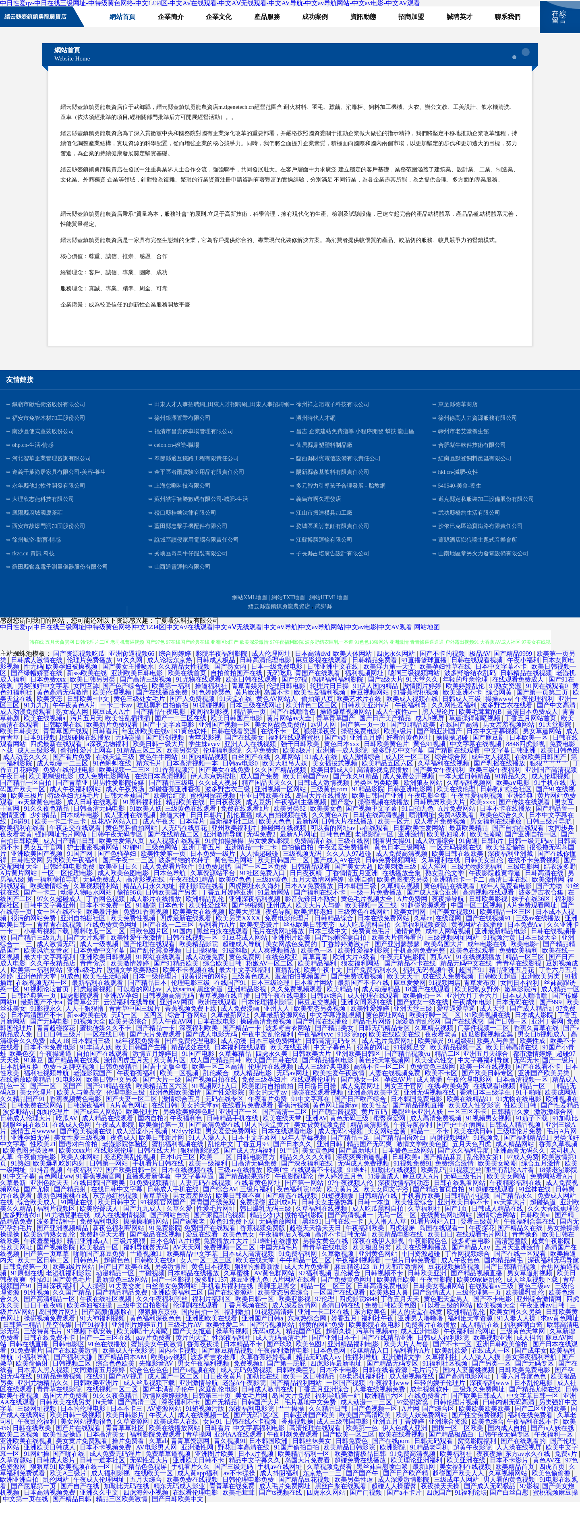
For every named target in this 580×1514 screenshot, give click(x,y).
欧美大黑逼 (246, 923)
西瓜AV (441, 968)
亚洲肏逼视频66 (132, 665)
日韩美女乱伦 (484, 871)
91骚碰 (145, 916)
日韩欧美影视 (489, 910)
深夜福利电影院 (252, 1420)
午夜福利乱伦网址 (470, 1342)
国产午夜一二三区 (128, 871)
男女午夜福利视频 (204, 1375)
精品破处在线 (191, 1058)
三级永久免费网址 (479, 1400)
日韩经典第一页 (34, 1007)
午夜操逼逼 (56, 1065)
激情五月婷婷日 (156, 1065)
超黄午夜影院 (552, 1252)
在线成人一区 (492, 1362)
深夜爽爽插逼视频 (362, 1168)
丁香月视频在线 (245, 1317)
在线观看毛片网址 (482, 1246)
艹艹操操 (292, 1420)
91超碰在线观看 (492, 1200)
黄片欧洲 (248, 704)
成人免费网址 (361, 1097)
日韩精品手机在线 (233, 1129)
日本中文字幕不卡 (501, 678)
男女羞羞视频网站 (509, 736)
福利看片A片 (218, 936)
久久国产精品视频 (281, 781)
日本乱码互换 (20, 1078)
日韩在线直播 (29, 1355)
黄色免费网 (246, 968)
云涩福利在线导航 (130, 1013)
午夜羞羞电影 (44, 1252)
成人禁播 (430, 1091)
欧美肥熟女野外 (478, 1000)
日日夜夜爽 (226, 813)
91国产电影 (199, 1065)
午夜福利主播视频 (301, 813)
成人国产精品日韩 (69, 852)
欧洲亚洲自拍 (20, 1491)
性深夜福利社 (232, 1349)
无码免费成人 (103, 891)
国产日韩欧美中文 (178, 1510)
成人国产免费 (260, 787)
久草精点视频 (401, 897)
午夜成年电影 (473, 1013)
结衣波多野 (560, 878)
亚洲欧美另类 (541, 987)
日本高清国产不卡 (37, 1026)
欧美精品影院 (199, 955)
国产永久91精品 (356, 787)
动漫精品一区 (116, 1284)
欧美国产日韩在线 (272, 1071)
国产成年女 (531, 1362)
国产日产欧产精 (406, 1484)
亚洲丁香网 (547, 1033)
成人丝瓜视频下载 (532, 1291)
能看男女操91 (393, 852)
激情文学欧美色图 (423, 1155)
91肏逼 (468, 852)
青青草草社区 (126, 1439)
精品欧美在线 (186, 813)
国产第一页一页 (364, 736)
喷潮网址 (422, 826)
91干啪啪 (529, 1104)
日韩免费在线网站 (37, 1117)
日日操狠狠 (203, 962)
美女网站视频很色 (87, 1433)
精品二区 (447, 1065)
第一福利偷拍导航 (53, 891)
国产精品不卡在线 (410, 975)
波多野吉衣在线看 (507, 716)
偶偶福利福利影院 (338, 691)
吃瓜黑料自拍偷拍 (163, 716)
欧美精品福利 (318, 975)
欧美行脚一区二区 (435, 1026)
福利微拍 (238, 1323)
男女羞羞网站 (193, 1207)
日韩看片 (105, 742)
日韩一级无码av (531, 852)
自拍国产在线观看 (103, 1065)
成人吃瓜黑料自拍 (365, 936)
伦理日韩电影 (287, 697)
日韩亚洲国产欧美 (309, 1426)
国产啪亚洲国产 (440, 742)
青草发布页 (480, 994)
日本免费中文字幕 (99, 962)
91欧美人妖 (146, 820)
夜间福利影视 (210, 723)
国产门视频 (366, 1504)
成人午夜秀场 (126, 800)
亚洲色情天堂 (37, 987)
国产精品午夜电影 (160, 723)
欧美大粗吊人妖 (285, 775)
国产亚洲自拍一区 (531, 846)
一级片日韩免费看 (411, 1271)
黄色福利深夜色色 (156, 1329)
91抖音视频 (47, 1181)
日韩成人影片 (57, 1471)
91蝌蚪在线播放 (276, 1252)
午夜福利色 (187, 1129)
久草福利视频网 (470, 794)
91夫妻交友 (126, 1297)
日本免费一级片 (213, 865)
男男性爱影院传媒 (119, 794)
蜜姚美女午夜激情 (157, 1355)
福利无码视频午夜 (429, 981)
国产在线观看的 (524, 1452)
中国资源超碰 (422, 1265)
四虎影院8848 (358, 1310)
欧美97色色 (236, 891)
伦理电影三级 (191, 994)
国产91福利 (92, 1336)
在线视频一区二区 (112, 1400)
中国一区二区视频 (477, 916)
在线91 (96, 1388)
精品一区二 (536, 1097)
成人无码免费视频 (246, 1381)
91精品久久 (511, 787)
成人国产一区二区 (174, 1388)
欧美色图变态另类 (403, 891)
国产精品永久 (514, 1207)
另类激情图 (171, 1278)
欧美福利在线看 (23, 839)
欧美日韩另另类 (93, 691)
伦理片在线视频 (271, 1078)
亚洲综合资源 (449, 1433)
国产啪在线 (69, 1465)
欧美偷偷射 (33, 1375)
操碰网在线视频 (284, 839)
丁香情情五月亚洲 (352, 884)
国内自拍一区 (201, 1323)
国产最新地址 (359, 1162)
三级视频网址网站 (454, 949)
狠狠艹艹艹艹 (550, 775)
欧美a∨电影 (513, 794)
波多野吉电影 (472, 1252)
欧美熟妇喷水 (447, 846)
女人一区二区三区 (206, 1271)
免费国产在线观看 (210, 1239)
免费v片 (567, 1465)
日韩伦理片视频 (456, 1413)
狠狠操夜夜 (321, 742)
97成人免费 (523, 1168)
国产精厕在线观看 (454, 762)
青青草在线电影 (325, 1258)
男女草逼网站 (543, 742)
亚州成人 (279, 916)
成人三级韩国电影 (343, 1433)
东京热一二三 (323, 1484)
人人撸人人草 (388, 1233)
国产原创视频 (165, 749)
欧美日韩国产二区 (284, 871)
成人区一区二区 (408, 768)
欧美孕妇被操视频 (72, 678)
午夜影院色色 (428, 1252)
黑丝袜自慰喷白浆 (383, 1478)
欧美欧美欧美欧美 (485, 1420)
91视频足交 (410, 1058)
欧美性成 (533, 1052)
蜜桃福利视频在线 (178, 1155)
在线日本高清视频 (161, 787)
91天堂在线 (236, 710)
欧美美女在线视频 (199, 923)
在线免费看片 (428, 1407)
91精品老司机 (430, 1459)
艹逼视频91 (147, 1265)
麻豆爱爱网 (410, 994)
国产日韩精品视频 (510, 1278)
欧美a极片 (298, 762)
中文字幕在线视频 (476, 755)
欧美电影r (525, 955)
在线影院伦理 (114, 1162)
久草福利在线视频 (444, 775)
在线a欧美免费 (448, 1097)
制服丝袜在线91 (26, 1136)
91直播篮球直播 (425, 671)
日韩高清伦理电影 (266, 671)
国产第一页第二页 (543, 704)
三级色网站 (162, 858)
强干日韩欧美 (301, 755)
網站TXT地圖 (288, 609)
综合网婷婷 (176, 665)
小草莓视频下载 (47, 942)
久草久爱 (180, 1220)
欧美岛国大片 (444, 955)
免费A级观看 (457, 826)
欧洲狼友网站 (424, 794)
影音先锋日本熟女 (311, 910)
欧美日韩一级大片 (159, 755)
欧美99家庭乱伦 (480, 1291)
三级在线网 (354, 852)
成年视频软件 (430, 1400)
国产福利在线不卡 (320, 904)
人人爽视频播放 (274, 962)
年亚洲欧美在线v (147, 742)
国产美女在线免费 (225, 781)
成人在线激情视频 (120, 1226)
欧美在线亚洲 (290, 1058)
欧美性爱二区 (226, 1336)
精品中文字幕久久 (255, 1471)
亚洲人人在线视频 (251, 755)
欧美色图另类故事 (29, 1162)
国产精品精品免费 (122, 1304)
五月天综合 (147, 1491)
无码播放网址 (279, 1233)
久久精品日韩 (329, 1420)
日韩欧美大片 (312, 1065)
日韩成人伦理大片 (26, 1129)
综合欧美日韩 (223, 975)
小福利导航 (34, 1368)
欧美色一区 (317, 962)
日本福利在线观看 (240, 1058)
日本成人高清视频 (249, 1265)
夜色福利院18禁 (300, 1200)
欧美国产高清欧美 (365, 1426)
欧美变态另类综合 (284, 1304)
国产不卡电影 (493, 1310)
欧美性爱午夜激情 (137, 949)
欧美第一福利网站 (37, 981)
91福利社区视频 (446, 1375)
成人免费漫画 (241, 1020)
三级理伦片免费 (520, 1142)
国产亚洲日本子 (335, 1349)
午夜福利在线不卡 (533, 1433)
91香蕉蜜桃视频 (417, 704)
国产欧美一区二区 (349, 1446)
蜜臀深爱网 (390, 1129)
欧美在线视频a (45, 729)
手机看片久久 (191, 1478)
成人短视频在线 (412, 1388)
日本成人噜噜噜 (525, 1007)
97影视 (529, 1497)
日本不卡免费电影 (50, 1058)
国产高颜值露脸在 (108, 1323)
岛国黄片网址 (59, 1323)
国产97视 (295, 691)
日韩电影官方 (256, 1168)
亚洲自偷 (361, 891)
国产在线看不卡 (539, 1078)
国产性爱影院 (225, 1104)
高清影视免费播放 (383, 781)
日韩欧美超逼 (498, 987)
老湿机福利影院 (69, 1284)
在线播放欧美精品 (26, 1091)
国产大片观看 (87, 949)
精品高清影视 (370, 1136)
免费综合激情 (455, 1175)
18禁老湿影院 (558, 1181)
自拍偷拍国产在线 (237, 684)
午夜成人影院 (116, 1136)
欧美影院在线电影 (375, 1336)
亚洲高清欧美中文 (374, 1104)
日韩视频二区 (72, 1375)
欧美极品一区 (100, 1258)
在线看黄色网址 (258, 1194)
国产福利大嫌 (74, 1368)
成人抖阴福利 (280, 1484)
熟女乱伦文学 (445, 884)
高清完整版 (512, 1252)
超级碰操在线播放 (85, 749)
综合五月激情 (541, 1175)
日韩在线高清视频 (379, 826)
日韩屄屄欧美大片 (440, 813)
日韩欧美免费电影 (525, 1381)
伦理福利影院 (223, 762)
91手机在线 (550, 794)
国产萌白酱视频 (335, 1123)
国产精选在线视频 (292, 1207)
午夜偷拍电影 (37, 1168)
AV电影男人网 (157, 1459)
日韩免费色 (352, 1452)
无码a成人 (268, 1342)
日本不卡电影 (339, 1381)
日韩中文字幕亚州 (50, 916)
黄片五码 (375, 1123)
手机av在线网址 (280, 1478)
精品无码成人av (319, 1368)
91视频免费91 (413, 1175)
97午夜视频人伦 (351, 1194)
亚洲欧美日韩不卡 (464, 1213)
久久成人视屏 (219, 794)
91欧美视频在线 (488, 1026)
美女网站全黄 (387, 1142)
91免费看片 (27, 1362)
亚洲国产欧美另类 (544, 1084)
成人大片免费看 (307, 1278)
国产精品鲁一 (556, 820)
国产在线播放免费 (162, 704)
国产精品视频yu (408, 1065)
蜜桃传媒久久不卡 (106, 1039)
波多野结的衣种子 (184, 871)
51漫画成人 (383, 1188)
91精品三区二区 (140, 762)
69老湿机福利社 (363, 1388)
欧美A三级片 (69, 1484)
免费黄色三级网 (433, 1078)
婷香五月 (344, 1329)
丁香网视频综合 (468, 1265)
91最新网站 (274, 904)
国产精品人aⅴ (472, 1258)
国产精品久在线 (520, 1239)
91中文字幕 (19, 1188)
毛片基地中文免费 (311, 1413)
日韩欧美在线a (155, 1271)
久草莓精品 (236, 1065)
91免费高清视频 (413, 1465)
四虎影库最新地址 (336, 1375)
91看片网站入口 (434, 1233)
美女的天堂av (268, 1104)
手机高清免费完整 (420, 962)
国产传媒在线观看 (525, 813)
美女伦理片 (37, 1104)
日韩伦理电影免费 (249, 1491)
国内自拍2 (152, 1129)
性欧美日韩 (521, 1117)
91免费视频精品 (153, 1194)
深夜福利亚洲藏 (511, 865)
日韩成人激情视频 (324, 794)
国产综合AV (220, 1200)
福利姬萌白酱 (524, 1336)
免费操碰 (252, 1213)
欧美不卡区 (442, 1084)
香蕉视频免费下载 (191, 1020)
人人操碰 (93, 1297)
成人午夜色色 (461, 1271)
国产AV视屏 (127, 1388)
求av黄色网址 (560, 1329)
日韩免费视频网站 (391, 871)
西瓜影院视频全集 (488, 1046)
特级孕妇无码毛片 (74, 807)
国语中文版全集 (166, 1078)
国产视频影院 (57, 1258)
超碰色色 (117, 1271)
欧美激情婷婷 (130, 975)
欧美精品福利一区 (304, 1465)
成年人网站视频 (448, 942)
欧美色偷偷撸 (552, 1484)
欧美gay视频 (169, 1368)
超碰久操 (339, 1342)
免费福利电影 (100, 1233)
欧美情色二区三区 (312, 716)
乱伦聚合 (216, 1084)
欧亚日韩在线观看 (252, 691)
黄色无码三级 (350, 1129)
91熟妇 (20, 1175)
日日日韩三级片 (60, 1046)
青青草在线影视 (519, 975)
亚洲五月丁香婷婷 (399, 1433)
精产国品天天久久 (268, 794)
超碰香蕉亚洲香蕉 (175, 800)
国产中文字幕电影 (169, 736)
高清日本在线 (509, 891)
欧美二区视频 (180, 1084)
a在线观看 (375, 839)
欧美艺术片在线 (359, 710)
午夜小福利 (523, 671)
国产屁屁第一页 (34, 1497)
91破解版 (235, 962)
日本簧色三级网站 (408, 1162)
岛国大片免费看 (66, 1407)
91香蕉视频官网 (99, 1188)
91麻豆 (34, 1071)
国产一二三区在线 (181, 729)
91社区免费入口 (263, 884)
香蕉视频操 (297, 1433)
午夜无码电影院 (403, 968)
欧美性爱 (375, 1117)
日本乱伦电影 (534, 1394)
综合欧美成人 (37, 1213)
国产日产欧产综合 (360, 1110)
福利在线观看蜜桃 (294, 749)
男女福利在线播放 (496, 833)
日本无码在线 (516, 1013)
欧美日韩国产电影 (237, 729)
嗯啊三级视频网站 (414, 684)
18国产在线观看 (428, 1000)
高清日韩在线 (341, 1317)
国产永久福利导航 (464, 1162)
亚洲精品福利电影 (354, 1355)
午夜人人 (162, 1426)
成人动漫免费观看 (26, 723)
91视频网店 (445, 994)
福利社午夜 (378, 1329)
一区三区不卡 (468, 1123)
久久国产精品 (72, 1304)
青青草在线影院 (60, 1400)
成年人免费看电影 (506, 897)
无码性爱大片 (150, 1471)
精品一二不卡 (430, 1142)
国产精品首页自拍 (439, 1200)
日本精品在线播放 (194, 1284)
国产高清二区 (138, 1413)
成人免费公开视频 (409, 787)
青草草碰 (156, 1207)
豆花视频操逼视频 (454, 1278)
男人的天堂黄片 (267, 1136)
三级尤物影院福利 (477, 878)
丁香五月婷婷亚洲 (228, 904)
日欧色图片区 (150, 942)
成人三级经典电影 (324, 1078)
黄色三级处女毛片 (140, 710)
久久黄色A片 (331, 826)
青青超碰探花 (57, 1039)
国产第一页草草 (47, 1265)
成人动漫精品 (382, 1000)
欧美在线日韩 (474, 1142)
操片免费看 (129, 1452)
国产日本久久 (293, 1155)
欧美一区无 (394, 833)
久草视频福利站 (96, 897)
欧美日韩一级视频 (76, 1426)
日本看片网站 (314, 994)
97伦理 (325, 1310)
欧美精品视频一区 (456, 1058)
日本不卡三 (127, 1420)
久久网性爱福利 (454, 716)
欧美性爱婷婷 (370, 1020)
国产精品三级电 (172, 794)
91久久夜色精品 (47, 820)
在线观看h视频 (495, 1097)
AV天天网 (187, 1258)
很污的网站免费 (34, 929)
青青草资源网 (191, 1452)
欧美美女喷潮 (498, 1175)
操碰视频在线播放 (384, 813)
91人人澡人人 (208, 1149)
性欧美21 (43, 1155)
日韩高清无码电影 (99, 820)
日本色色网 (330, 1362)
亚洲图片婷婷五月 (138, 1336)
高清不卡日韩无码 (341, 1246)
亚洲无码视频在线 (430, 1104)
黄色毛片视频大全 (367, 910)
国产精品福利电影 (328, 1071)
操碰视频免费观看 (50, 1329)
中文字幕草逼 (195, 1188)
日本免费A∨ (526, 936)
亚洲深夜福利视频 (255, 910)
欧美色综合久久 (502, 826)
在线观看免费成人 (518, 691)
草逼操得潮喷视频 (475, 729)
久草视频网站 (509, 1484)
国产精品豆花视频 (304, 1491)
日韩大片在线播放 (348, 833)
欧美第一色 (362, 1439)
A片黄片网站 (19, 884)
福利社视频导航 (47, 1084)
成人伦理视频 (551, 787)
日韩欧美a (406, 1168)
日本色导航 (170, 884)
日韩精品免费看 (375, 671)
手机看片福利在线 (228, 1297)
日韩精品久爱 (511, 1123)
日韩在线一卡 (345, 1233)
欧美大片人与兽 (319, 916)
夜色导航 (278, 923)
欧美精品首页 (515, 1478)
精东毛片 (150, 775)
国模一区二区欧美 (458, 1439)
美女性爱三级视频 (80, 1149)
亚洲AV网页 (177, 1013)
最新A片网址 (298, 846)
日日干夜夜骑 (44, 1317)
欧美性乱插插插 (128, 729)
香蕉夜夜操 (204, 1355)
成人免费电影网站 (104, 787)
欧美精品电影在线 (398, 1246)
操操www (498, 710)
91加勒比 (565, 1129)
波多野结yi (18, 1123)
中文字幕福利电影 (259, 1439)
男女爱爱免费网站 (232, 1142)
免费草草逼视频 (168, 1465)
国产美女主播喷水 (128, 678)
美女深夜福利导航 (531, 1368)
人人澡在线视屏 (519, 1459)
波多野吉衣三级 (228, 800)
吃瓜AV (67, 1129)
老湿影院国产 (93, 1084)
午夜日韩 (13, 787)
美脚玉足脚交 (277, 1297)
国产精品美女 (335, 1039)
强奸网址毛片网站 (61, 846)
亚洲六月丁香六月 (472, 1007)
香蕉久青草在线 (537, 1039)
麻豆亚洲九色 (250, 1291)
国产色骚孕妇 (117, 865)
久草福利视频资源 (421, 936)
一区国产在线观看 (340, 1304)
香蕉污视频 (294, 1117)
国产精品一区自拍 (26, 794)
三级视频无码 (303, 865)
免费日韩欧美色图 (391, 1317)
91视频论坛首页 (47, 1000)
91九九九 (37, 716)
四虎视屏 (402, 1239)
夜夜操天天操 (441, 1497)
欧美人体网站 (353, 665)
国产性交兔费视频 (478, 1426)
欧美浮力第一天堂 (389, 678)
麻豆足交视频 (318, 1013)
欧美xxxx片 (75, 1162)
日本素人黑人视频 (43, 1381)
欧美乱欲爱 (452, 1362)
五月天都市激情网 (398, 1278)
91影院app (352, 1046)
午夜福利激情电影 (284, 1362)
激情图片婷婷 (423, 697)
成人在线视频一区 (204, 1426)
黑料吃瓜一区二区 (99, 942)
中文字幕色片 (333, 1058)
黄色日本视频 (211, 1278)
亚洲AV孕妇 (122, 1007)
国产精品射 (71, 1200)
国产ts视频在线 (195, 1381)
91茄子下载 (532, 1129)
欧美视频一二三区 (125, 781)
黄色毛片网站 (234, 871)
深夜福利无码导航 (553, 1271)
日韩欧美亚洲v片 (367, 716)
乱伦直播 (240, 826)
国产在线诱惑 (465, 1033)
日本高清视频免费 (50, 1504)
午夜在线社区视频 (106, 1310)
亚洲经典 (520, 807)
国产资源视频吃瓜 (79, 665)
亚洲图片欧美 (292, 949)
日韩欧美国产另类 (172, 904)
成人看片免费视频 (440, 833)
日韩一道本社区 (103, 1471)
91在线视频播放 (479, 968)
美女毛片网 (252, 1407)
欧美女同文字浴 (386, 1200)
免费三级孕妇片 (265, 1091)
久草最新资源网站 (280, 1026)
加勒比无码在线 (127, 1497)
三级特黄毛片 (44, 1342)
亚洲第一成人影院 (342, 762)
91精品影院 (368, 800)
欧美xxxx (482, 813)
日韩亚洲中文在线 (333, 678)
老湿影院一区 (375, 846)
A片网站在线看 (295, 1291)
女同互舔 (86, 697)
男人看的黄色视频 (509, 1491)
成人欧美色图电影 (124, 884)
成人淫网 (434, 878)
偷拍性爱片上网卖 (87, 762)
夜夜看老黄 (16, 846)
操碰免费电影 (361, 742)
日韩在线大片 (157, 1162)
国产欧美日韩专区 (488, 1084)
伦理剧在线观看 (196, 1317)
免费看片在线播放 (431, 1336)
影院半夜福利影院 (222, 665)
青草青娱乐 (248, 697)
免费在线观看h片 (246, 820)
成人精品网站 (515, 1155)
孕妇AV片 (399, 1091)
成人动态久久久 (26, 768)
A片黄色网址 (129, 1117)
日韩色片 (87, 1271)
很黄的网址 (374, 1058)
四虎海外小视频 (146, 1504)
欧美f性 (277, 1181)
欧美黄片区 (170, 1071)
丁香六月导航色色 (521, 1388)
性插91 (40, 1291)
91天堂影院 (556, 736)
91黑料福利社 (143, 813)
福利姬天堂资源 (470, 1329)
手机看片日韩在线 (159, 1175)
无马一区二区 (397, 1226)
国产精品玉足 (351, 1149)
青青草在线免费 (232, 1497)
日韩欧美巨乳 (296, 1381)
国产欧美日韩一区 (132, 1181)
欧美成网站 (561, 1104)
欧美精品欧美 (397, 1291)
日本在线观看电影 (288, 1142)
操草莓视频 (233, 1342)
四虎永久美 (272, 1065)
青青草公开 (84, 1013)
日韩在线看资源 (234, 742)
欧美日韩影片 (126, 1426)
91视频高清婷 (275, 1323)
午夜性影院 (437, 1291)
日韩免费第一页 (26, 1278)
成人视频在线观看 (175, 852)
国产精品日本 (148, 994)
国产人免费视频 (193, 710)
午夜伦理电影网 (470, 1091)
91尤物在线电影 (519, 1110)
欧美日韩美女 (20, 742)
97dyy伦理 (187, 1142)
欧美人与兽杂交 (80, 1104)
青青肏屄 (93, 975)
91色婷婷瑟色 (212, 704)
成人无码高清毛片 (282, 1349)
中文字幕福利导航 (484, 1071)
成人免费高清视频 (402, 865)
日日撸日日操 (318, 1097)
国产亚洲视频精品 (63, 1239)
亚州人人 (277, 1020)
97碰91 (133, 858)
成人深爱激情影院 (404, 1491)
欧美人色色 (276, 833)
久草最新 (13, 1194)
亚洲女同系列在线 (367, 1013)
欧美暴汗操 (103, 923)
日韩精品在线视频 (526, 684)
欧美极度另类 (372, 1258)
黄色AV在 (547, 1471)
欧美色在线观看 (473, 962)
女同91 (212, 1433)
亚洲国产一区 (239, 1123)
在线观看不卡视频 (317, 1181)
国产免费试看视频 (357, 987)
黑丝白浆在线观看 (223, 942)
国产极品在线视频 (156, 1246)
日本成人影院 (535, 1026)
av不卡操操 (240, 1484)
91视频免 (487, 1149)
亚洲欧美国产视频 (37, 865)
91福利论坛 (471, 1504)
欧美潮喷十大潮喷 (143, 1342)
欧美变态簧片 (260, 936)
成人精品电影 (253, 1084)
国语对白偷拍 (79, 1155)
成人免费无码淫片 (116, 1465)
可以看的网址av (334, 839)
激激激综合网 (554, 1123)
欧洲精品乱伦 (206, 910)
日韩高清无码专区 (331, 1052)
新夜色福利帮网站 (119, 1239)
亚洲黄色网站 (378, 1265)
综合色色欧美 (116, 1375)
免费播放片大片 (226, 1252)
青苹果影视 (205, 749)
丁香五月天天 (401, 1310)
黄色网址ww (55, 1188)
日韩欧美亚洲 (428, 1284)
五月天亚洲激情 (518, 1258)
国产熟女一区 (361, 1091)
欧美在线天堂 (283, 1129)
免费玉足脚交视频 (69, 1078)
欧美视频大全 (497, 1317)
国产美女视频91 (453, 923)
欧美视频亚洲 (493, 1349)
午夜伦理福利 (535, 710)
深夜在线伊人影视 (379, 1252)
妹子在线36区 (532, 910)
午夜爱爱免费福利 (344, 858)
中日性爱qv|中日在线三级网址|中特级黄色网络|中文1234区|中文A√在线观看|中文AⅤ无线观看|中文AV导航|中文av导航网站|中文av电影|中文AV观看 (206, 638)
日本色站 (163, 1252)
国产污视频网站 (272, 1336)
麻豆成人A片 (112, 723)
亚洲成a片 (283, 1213)
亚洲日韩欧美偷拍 (502, 1355)
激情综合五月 (182, 1110)
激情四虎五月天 (127, 1071)
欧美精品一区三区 (506, 923)
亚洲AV (316, 1129)
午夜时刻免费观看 (293, 1446)
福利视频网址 (365, 684)
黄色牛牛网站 (159, 768)
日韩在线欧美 (32, 1439)
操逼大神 (173, 826)
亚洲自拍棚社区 (83, 929)
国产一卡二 (41, 904)
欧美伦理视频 (113, 704)
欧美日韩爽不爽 (239, 1207)
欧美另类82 (290, 820)
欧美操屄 (431, 1052)
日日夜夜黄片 (223, 1388)
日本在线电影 (217, 1033)
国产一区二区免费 (261, 878)
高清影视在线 (146, 891)
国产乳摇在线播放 (500, 775)
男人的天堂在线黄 (417, 1323)
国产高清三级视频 (146, 691)
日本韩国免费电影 (417, 1110)
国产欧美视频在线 (86, 1142)
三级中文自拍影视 (143, 1317)
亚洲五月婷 (366, 749)
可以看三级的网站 (447, 1317)
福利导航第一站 (338, 1407)
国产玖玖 (279, 1355)
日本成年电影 (80, 826)
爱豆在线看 (203, 1246)
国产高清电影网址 (465, 1388)
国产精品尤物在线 (535, 1400)
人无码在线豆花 (185, 839)
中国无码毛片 (279, 1258)
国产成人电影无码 (212, 1046)
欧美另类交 (183, 762)
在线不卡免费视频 (534, 871)
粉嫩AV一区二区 (270, 975)
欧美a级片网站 (73, 1278)
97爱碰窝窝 (413, 1413)
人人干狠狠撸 (85, 1020)
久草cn (423, 929)
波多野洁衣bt (22, 1226)
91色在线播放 (108, 1355)
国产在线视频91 (489, 929)
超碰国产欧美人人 (459, 1484)
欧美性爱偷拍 (506, 858)
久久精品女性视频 (184, 678)
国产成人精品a (531, 1020)
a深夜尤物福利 (107, 755)
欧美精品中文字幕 (193, 1265)
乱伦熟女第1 (484, 1168)
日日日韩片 (207, 826)
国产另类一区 (492, 1375)
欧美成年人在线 (176, 1433)
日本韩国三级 (358, 897)
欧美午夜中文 (324, 981)
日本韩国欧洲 (269, 1452)
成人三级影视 (37, 762)
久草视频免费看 (330, 1478)
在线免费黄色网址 (112, 936)
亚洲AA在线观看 (239, 1446)
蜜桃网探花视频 (213, 807)
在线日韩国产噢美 (99, 1194)
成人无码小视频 (341, 1142)
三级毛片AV (185, 1336)
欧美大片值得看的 (398, 949)
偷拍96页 (130, 904)
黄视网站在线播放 (477, 936)
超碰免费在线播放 (360, 1471)
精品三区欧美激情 (122, 1510)
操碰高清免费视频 (266, 1033)
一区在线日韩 (106, 1046)
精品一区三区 (525, 968)
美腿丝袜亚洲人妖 (418, 1123)
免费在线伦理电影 (69, 781)
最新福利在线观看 (98, 994)
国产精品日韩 (72, 1510)
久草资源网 (134, 1433)
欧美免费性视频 (133, 929)
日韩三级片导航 (549, 833)
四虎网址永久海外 (255, 897)
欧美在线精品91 (470, 1110)
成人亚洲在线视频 (130, 826)
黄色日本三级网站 (400, 858)
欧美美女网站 (507, 1188)
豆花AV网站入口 (115, 833)
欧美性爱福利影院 (364, 962)
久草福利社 (425, 1220)
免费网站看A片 (552, 1188)
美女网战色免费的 (281, 736)
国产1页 (457, 1220)
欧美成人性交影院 (474, 1117)
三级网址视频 (37, 1420)
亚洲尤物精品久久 (43, 1394)
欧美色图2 (310, 1355)
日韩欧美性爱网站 (419, 839)
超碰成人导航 (242, 955)
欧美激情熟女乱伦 (50, 1246)
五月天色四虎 (472, 1155)
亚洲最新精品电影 (501, 942)
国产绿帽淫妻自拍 (341, 949)
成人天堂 (493, 1020)
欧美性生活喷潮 (106, 987)
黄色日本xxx (342, 755)
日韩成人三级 (462, 710)
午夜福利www (390, 1394)
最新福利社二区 (232, 833)
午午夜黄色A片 (74, 716)
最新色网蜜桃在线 (63, 1207)
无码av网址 (293, 1084)
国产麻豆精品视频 (228, 1362)
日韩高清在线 (545, 884)
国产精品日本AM (122, 1368)
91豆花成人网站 (245, 949)
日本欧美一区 (529, 749)
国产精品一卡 (156, 1039)
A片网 (410, 1420)
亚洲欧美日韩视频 (106, 968)
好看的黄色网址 (409, 749)
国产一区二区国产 (56, 1097)
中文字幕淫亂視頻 (336, 1026)
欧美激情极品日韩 (360, 1465)
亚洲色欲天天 (50, 1194)
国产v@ (336, 749)
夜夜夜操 (489, 1465)
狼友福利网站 (361, 975)
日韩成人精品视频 (515, 1136)
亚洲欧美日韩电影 (137, 684)
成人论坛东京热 (170, 671)
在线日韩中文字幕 (117, 1200)
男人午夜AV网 (173, 1033)
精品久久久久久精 (306, 1168)
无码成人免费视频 (364, 1175)
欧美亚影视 (295, 1310)
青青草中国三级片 (135, 1020)
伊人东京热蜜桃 (214, 787)
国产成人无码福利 (250, 1162)
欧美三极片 (28, 807)
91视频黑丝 (466, 1181)
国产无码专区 (535, 1375)
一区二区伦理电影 (68, 884)
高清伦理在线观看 (315, 1439)
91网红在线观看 (159, 968)
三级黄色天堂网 (523, 1342)
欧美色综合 (488, 1433)
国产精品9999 (513, 665)
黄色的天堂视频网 (385, 1071)
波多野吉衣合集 (541, 904)
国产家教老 (190, 1233)
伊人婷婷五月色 (341, 1188)
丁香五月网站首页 (531, 729)
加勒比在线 (263, 1388)
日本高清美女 (106, 1446)
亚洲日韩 (330, 1155)
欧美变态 (50, 710)
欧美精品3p (343, 1000)
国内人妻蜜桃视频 (469, 1381)
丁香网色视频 (106, 910)
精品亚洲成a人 (88, 1252)
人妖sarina (180, 1000)
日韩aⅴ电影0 (240, 775)
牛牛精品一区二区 (306, 1271)
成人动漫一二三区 (63, 775)
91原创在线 (27, 1284)
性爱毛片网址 (217, 1220)
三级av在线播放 (539, 929)
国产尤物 (549, 897)
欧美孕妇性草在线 (445, 678)
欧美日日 (440, 1246)
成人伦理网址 (272, 665)
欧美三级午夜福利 (495, 781)
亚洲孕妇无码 (31, 1149)
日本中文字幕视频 (493, 742)
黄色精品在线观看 (450, 897)
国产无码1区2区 (257, 1426)
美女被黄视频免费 (320, 1136)
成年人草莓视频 (304, 1149)
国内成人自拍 (508, 1439)
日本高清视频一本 (193, 775)
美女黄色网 (319, 1162)
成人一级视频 (100, 955)
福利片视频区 (57, 1220)
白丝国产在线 (252, 768)
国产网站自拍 (170, 1226)
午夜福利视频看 (359, 1271)
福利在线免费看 (531, 1426)
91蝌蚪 (357, 1181)
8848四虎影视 (526, 755)
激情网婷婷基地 (166, 1407)
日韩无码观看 (434, 1452)
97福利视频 (315, 1284)
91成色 (70, 987)
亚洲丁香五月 (202, 858)
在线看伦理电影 (196, 1504)
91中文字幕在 (311, 1110)
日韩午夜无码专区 (117, 846)
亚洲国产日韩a (263, 1329)
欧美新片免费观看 (112, 736)
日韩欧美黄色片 (387, 755)
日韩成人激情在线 (37, 671)
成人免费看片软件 (169, 878)
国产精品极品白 (452, 1446)
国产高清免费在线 (215, 1136)
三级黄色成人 (252, 987)
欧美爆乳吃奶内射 (59, 1175)
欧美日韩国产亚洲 (378, 807)
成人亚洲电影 (420, 1342)
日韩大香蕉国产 (127, 807)
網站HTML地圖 (328, 609)
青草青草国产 (336, 729)
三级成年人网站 (457, 1491)
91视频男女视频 (489, 1129)
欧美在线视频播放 (422, 1258)
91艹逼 (289, 1162)
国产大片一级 (163, 1091)
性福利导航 (362, 1368)
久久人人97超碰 (349, 865)
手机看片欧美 (422, 1207)
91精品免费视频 (60, 1388)
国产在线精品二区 (174, 846)
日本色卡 (172, 916)
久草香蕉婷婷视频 (266, 1368)
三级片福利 (257, 1200)
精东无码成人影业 (180, 1497)
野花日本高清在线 (244, 1459)
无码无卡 (526, 1071)
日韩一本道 (375, 1213)
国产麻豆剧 (489, 749)
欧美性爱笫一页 (164, 865)
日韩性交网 (27, 871)
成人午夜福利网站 (76, 800)
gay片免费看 (154, 1349)
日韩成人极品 (217, 671)
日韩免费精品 (119, 1078)
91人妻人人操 (517, 1329)
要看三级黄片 (480, 1233)
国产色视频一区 (375, 1420)
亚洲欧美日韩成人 (50, 1459)
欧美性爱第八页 (122, 852)
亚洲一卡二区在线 (324, 1323)
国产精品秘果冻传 (244, 1188)
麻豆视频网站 (370, 704)
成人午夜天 (159, 833)
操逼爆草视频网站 (346, 723)
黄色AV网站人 (277, 710)
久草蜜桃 (237, 1284)
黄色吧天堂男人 (447, 1310)
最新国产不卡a (42, 1013)
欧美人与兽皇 (496, 1052)
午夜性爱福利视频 (477, 807)
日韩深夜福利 (87, 1117)
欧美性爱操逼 (63, 1446)
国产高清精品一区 (50, 1310)
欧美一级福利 (208, 1175)
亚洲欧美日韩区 (359, 1065)
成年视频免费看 (138, 1052)
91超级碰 (461, 1052)
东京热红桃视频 (116, 1207)
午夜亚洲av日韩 (543, 1317)
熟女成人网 (73, 723)
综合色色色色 (150, 1381)
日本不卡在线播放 (506, 820)
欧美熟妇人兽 (390, 1304)
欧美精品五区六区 (388, 775)
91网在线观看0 (548, 697)
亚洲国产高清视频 (551, 781)
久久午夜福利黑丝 (162, 1310)
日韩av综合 (327, 1007)
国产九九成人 (143, 1220)
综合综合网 (451, 768)
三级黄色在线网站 (364, 923)
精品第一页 (250, 723)
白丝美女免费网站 (172, 1297)
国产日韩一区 (508, 1033)
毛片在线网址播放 (279, 942)
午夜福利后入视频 (285, 1246)
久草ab (158, 1452)
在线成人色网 (72, 1136)
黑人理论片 (439, 723)
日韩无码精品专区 (385, 1039)
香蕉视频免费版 (263, 1239)
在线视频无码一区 (42, 994)
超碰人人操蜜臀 (394, 1497)
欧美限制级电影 (52, 787)
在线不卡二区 (281, 742)
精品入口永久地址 (149, 897)
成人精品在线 (481, 1336)
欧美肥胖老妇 (314, 923)
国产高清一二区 (285, 1123)
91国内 (183, 942)
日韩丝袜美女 (312, 1452)
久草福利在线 (441, 871)
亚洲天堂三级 (414, 1020)
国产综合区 (439, 1420)
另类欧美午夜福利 (72, 871)
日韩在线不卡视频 (251, 1433)
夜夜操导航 (449, 910)
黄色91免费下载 (232, 1233)
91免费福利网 (298, 1265)
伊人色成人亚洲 (405, 1439)
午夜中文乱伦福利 (268, 1046)
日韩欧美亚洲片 (96, 1394)
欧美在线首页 (188, 684)
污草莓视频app (377, 1342)
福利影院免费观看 (156, 1446)
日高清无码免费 (255, 1175)
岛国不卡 (277, 704)
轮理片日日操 (330, 697)
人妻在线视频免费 (395, 1084)
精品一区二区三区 (327, 1297)
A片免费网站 (457, 820)
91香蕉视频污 (175, 781)
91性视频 (37, 1304)
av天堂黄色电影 (40, 813)
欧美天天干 (403, 987)
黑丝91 (311, 1233)
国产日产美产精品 (385, 729)
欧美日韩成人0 (332, 781)
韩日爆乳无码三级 (266, 1220)
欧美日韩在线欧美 (458, 865)
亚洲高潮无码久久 (520, 1162)
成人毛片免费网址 (388, 1052)
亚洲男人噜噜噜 (421, 1329)
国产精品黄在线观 (74, 1071)
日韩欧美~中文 (89, 710)
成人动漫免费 (206, 968)
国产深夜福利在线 (307, 1175)
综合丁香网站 (188, 1026)
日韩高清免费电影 (383, 1297)
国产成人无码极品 (490, 1497)
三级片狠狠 (130, 1252)
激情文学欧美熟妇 (133, 981)
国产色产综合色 (125, 697)
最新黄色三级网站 (122, 1291)
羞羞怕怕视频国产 (301, 987)
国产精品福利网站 (296, 1394)
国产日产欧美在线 (125, 1278)
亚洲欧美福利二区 (178, 1304)
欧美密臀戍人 (100, 1220)
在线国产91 (231, 994)
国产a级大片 (385, 691)
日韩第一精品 (23, 1336)
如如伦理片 (53, 1123)
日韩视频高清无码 (169, 1007)
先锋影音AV (157, 1375)
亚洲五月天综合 (486, 1065)
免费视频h (249, 1375)
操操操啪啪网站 (146, 1233)
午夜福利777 (84, 1181)
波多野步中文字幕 (398, 762)
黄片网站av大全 (290, 729)
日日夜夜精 (306, 884)
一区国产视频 (346, 1394)
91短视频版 (338, 1207)
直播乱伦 (287, 981)
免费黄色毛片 (372, 942)
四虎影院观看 (80, 1007)
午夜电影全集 (428, 807)
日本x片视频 (256, 1465)
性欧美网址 (17, 1258)
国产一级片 (559, 1071)
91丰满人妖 (96, 1058)
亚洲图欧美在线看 (212, 1329)
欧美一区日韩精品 (309, 1388)
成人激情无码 (57, 955)
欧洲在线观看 (218, 1013)
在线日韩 (164, 1117)
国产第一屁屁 (287, 1375)
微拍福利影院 (305, 1226)
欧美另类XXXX (239, 929)
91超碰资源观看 (424, 916)
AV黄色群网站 (275, 1284)
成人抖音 (529, 1349)
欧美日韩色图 (560, 762)
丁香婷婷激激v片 (346, 955)
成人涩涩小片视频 (142, 1142)
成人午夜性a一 (397, 723)
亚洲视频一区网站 (281, 800)
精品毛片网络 (372, 1033)
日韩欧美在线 (63, 736)
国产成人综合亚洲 (433, 904)
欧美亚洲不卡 (463, 704)
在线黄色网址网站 (447, 1226)
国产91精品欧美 (413, 736)
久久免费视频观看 (297, 1000)
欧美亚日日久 (119, 878)
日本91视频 (40, 749)
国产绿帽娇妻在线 (37, 684)
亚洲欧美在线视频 (26, 1452)
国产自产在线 (80, 1497)
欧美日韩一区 (255, 1310)
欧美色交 (23, 1065)
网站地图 (427, 638)
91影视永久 (46, 1020)
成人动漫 (233, 1052)
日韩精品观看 (311, 878)
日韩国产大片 (261, 1413)
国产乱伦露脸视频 (156, 962)
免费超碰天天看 (103, 1246)
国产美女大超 (354, 878)
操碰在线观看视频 (318, 1104)
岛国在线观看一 (442, 1239)
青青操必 (525, 1246)
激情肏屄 (409, 942)
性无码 (33, 678)
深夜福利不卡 (181, 1413)
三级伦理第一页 (479, 1304)
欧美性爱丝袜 (208, 916)
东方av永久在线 (528, 1465)
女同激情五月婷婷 (99, 1381)
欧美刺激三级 (398, 878)
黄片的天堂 (192, 1349)
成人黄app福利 (198, 1484)
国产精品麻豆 (443, 1168)
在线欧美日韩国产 (541, 768)
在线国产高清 (460, 736)
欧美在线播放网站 (175, 1439)
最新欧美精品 (469, 839)
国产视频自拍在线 (212, 1091)
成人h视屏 (430, 729)
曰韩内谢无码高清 (509, 1413)
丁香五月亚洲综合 (324, 1400)
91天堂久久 (423, 691)
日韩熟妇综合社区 (506, 800)
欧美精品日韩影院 (350, 1459)
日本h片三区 (178, 1168)
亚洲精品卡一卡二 (459, 891)
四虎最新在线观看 (56, 755)
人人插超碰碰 (260, 865)
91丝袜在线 (535, 1200)
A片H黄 (189, 1252)
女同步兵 (562, 839)
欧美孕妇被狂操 (90, 1317)
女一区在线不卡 (60, 923)
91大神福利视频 (103, 1329)
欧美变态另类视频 (320, 1020)
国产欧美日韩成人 (477, 1407)
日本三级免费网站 (275, 1052)
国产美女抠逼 (193, 1342)
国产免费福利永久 (373, 981)
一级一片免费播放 (377, 904)
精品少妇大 (266, 1226)
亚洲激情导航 (223, 846)
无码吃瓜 (279, 684)
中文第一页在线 (26, 1510)
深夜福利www (490, 1394)
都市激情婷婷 (533, 1065)
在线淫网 (449, 929)
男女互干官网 (44, 858)
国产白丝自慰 (510, 1504)
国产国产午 (363, 1484)
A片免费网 (413, 910)
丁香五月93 (253, 1155)
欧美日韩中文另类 (112, 1091)
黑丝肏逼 (210, 1000)
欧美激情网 (548, 891)
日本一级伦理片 (156, 987)
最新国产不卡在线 (364, 994)
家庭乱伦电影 (219, 1400)
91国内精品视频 (205, 768)
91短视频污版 (206, 1420)
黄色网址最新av (336, 1117)
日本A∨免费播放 (310, 897)
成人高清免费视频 (436, 1129)
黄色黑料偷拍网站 (132, 839)
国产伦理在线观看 (149, 955)
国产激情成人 (433, 1304)
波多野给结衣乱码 (470, 684)
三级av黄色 (272, 891)
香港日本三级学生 (486, 1104)
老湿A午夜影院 (244, 1394)
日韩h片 (493, 852)
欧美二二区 (217, 1168)
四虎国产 (439, 1504)
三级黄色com (330, 800)
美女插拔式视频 (335, 775)
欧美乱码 (433, 1181)
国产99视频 (248, 916)
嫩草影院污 (521, 1000)
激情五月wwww (34, 1142)
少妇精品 (44, 826)
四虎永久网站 (396, 665)
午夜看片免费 (268, 1110)
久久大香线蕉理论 (553, 1220)
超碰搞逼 (543, 1213)
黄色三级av (534, 1297)
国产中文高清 (557, 716)
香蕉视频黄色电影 (76, 1110)
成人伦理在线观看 (373, 1007)
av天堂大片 (510, 1213)
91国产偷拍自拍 (297, 1459)
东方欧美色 (371, 1323)
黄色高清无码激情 (63, 704)
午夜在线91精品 (192, 891)
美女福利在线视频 (466, 1478)
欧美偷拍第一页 (162, 1136)
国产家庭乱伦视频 (219, 1226)
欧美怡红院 (170, 807)
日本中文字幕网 (255, 1149)
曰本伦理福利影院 (267, 1013)
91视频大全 (89, 1033)
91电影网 (69, 1091)
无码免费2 (261, 846)
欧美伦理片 (143, 1123)
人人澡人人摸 (482, 1368)
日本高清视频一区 (522, 1091)
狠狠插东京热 (158, 1323)
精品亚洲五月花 (512, 981)
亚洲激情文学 (402, 1368)
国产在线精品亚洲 (387, 1349)
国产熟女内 (231, 678)
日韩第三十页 (212, 1407)
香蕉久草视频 (558, 1155)
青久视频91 (230, 1452)
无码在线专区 (225, 1110)
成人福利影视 (111, 1484)
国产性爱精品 (560, 1117)
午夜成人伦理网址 (99, 1491)
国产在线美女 (245, 749)
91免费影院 (165, 1239)
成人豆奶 (258, 813)
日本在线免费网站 (384, 929)
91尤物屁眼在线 (68, 1226)
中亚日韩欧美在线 (266, 807)
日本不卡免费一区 (106, 916)
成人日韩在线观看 (93, 813)
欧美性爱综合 (414, 1213)
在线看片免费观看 (248, 1117)
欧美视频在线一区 (85, 1478)
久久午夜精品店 (53, 975)
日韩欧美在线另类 (66, 1413)
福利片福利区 (212, 1310)
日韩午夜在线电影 (281, 1007)
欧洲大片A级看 (355, 968)
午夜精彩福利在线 (516, 1194)
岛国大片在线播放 (322, 807)
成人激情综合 (362, 768)
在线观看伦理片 (314, 1091)
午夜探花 (482, 1239)
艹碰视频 (152, 1284)
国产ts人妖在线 (553, 1439)
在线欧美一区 (154, 1484)
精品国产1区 (304, 1342)
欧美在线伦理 (457, 800)
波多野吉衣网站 (288, 1039)
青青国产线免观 (213, 1213)
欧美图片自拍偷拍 (268, 1097)
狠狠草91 (43, 1478)
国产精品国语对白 (400, 1149)
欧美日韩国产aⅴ (306, 787)
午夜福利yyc (316, 1046)
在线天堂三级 (116, 768)
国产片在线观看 (79, 1439)
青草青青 (315, 968)
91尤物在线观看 (199, 691)
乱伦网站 (56, 1491)
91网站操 (37, 1465)
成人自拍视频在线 (282, 826)
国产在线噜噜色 (293, 723)
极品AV (480, 665)
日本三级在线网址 (256, 716)
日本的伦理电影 (83, 1420)
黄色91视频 (430, 755)
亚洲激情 (411, 846)
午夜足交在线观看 (76, 839)
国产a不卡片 (405, 1504)
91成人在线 (322, 768)
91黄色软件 (191, 742)
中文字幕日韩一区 (533, 1407)
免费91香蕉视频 (146, 923)
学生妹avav (205, 755)
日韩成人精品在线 (498, 1220)
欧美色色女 (239, 1246)
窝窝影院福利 (478, 1452)
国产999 (551, 1013)
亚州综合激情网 (539, 1310)
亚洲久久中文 (100, 1504)
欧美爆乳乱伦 (525, 1304)
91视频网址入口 (215, 1097)
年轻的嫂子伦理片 (440, 1394)
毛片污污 (426, 1381)
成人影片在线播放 (156, 910)
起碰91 (21, 833)
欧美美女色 (326, 820)
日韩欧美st (536, 1226)
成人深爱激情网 (295, 1317)
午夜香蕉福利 (137, 1084)
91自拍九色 (418, 820)
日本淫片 (193, 833)
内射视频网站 (450, 1149)
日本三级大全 (538, 949)
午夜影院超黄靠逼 (495, 884)
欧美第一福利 (172, 697)
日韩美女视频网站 (439, 1297)
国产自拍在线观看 (518, 839)
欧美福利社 (457, 1465)
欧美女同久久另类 (516, 1323)
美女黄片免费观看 (82, 1452)
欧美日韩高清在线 (512, 1058)
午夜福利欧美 (366, 1239)
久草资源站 (17, 1471)
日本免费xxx (48, 691)
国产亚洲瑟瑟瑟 (398, 955)
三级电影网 (524, 878)
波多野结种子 (57, 1233)
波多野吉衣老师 (214, 1368)
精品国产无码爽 (370, 1155)
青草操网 (198, 1446)
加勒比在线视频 (394, 1181)
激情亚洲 (13, 826)
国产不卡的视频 (443, 665)
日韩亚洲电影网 (410, 800)
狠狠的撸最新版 (257, 1278)
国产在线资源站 (231, 1304)
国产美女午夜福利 (439, 781)
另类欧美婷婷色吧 (189, 1123)
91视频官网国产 (164, 1213)
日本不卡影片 (510, 1471)
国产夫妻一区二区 (132, 1110)
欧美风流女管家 (47, 962)
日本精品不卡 (244, 1355)
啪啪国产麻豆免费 (99, 1265)
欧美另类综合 (129, 1033)
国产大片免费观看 (156, 1046)
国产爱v (343, 813)
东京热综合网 (308, 1329)
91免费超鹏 (215, 878)
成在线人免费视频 (448, 987)
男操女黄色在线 (326, 1252)
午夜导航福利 (414, 1136)
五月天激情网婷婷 (318, 891)
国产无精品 (221, 1413)
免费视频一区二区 (230, 1258)
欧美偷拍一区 (423, 1007)
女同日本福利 (520, 994)
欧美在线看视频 (402, 1446)
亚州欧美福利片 (234, 839)
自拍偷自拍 (298, 858)
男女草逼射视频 (530, 1284)
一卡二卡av (117, 716)
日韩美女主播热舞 (328, 1213)
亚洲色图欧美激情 (176, 1104)
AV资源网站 (165, 1420)
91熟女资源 (506, 697)
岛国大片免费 (292, 1407)
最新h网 (307, 833)
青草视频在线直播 (225, 1007)
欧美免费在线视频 (193, 1491)
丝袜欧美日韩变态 (309, 936)
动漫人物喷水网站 (87, 904)
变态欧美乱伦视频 (130, 1168)
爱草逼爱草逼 (457, 1020)
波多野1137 (211, 1291)
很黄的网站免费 (322, 1336)
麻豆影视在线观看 (322, 671)
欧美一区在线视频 (486, 1078)
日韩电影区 (68, 1355)
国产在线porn (391, 1452)
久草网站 (288, 768)
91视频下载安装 (90, 1342)
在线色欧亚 (282, 968)
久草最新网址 (231, 1026)
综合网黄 (500, 704)
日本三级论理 (271, 994)
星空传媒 (59, 1336)
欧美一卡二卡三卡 (61, 833)
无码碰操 (129, 749)
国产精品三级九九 (37, 949)
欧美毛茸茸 (239, 1504)
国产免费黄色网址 (347, 1291)
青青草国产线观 (66, 742)
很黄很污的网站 (205, 987)
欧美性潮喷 (486, 846)
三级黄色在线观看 (191, 820)
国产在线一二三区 (169, 936)
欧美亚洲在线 (467, 1471)
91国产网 (80, 865)
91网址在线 (77, 1213)
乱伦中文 (221, 1155)
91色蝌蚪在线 (113, 775)
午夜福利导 (412, 716)
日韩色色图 (336, 846)
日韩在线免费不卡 (50, 1349)
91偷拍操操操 (225, 852)
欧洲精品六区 (385, 1407)
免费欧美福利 (519, 962)
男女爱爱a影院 (269, 852)
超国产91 (472, 981)
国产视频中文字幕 (372, 820)
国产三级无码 (234, 1478)
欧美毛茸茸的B (481, 723)
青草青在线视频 (60, 936)
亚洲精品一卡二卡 (251, 858)
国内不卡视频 (178, 1362)
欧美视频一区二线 (371, 916)
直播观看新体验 (149, 1188)
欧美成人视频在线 (412, 710)
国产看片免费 (72, 768)
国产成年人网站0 (98, 1123)
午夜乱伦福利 (37, 1433)
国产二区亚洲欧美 (541, 1420)
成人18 (59, 1052)
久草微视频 (338, 1265)
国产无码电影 (50, 1033)
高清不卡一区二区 (380, 1078)
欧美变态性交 (434, 1071)
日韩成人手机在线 (173, 1200)
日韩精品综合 (335, 929)
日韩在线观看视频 (477, 671)
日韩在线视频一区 (193, 949)
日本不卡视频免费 (106, 1459)
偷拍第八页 (317, 710)
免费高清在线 (314, 852)
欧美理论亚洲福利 (417, 1471)
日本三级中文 (329, 942)
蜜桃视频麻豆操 (555, 1504)
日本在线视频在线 (188, 1181)
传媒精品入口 (370, 1362)
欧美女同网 (410, 923)
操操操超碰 (453, 749)
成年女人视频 (491, 768)
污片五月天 (86, 729)
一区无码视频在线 (456, 858)
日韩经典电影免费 (69, 878)
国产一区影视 (172, 1291)
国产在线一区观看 (520, 1265)
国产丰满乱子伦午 (169, 1400)
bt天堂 (105, 1413)
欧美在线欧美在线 (395, 1046)
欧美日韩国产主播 (141, 1058)
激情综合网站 (497, 1226)
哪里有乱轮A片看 (510, 1181)
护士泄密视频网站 (93, 858)
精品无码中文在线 (466, 975)
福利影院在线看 (202, 897)
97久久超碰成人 (60, 910)
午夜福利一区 (554, 1446)
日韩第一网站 (109, 1175)
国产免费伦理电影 (191, 1052)
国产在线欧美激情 (72, 1362)
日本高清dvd (312, 665)
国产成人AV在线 (337, 871)
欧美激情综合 (50, 897)
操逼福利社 (212, 697)
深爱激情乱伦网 (419, 1033)
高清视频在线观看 (489, 904)
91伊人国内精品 (376, 697)
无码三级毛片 (464, 1188)
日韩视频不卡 (385, 1284)
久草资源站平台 (213, 884)
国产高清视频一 (351, 1226)
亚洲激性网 (198, 1459)
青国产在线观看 (318, 684)
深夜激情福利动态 (404, 1194)
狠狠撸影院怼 (200, 1162)
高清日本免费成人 (532, 723)
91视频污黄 (499, 949)
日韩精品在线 (378, 1207)
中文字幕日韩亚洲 (510, 762)
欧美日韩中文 (117, 1213)
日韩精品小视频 (468, 1207)
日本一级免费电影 (277, 678)
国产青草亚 (73, 794)
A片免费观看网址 (532, 916)
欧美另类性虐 (354, 1491)
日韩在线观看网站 (460, 1194)
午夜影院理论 (295, 1188)
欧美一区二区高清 (218, 1078)
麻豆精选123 (351, 1278)
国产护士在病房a (461, 1136)
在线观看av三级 (492, 1297)
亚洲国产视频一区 (225, 736)
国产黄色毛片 (72, 1291)
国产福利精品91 (526, 1149)
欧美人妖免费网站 (422, 1426)
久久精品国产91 (23, 1110)
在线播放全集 (402, 884)
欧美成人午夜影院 (128, 1362)
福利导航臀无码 (146, 1258)
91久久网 (130, 671)
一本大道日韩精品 (465, 787)
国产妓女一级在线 (423, 1013)
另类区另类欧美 (377, 794)
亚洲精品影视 (248, 1000)
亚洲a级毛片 (85, 981)
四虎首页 (552, 1478)
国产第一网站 (305, 1194)
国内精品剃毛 (504, 1271)
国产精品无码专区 (393, 1375)
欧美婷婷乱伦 (466, 697)
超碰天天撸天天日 (316, 1239)
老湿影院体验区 (125, 1155)
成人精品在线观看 (108, 1129)
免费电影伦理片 (288, 929)
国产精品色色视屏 (141, 1478)
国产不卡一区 (453, 1355)
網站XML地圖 (249, 609)
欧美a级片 (399, 742)
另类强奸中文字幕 (43, 697)
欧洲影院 (393, 1459)
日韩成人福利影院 (443, 1349)
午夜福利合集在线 (530, 1233)
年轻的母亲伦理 (466, 691)
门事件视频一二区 (484, 1039)
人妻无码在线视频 (205, 1194)
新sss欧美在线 (87, 684)
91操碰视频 (210, 716)
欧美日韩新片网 (162, 1149)
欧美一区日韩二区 (43, 1271)
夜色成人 (123, 1149)
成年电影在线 (487, 955)
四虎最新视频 (93, 1000)
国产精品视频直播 (418, 1117)
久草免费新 (263, 762)
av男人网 (324, 736)
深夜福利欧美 (199, 1039)
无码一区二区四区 (137, 1026)
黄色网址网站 (386, 1026)
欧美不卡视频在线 (189, 981)
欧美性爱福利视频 (320, 704)
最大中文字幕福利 (50, 968)
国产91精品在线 (109, 1097)
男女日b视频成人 (543, 1046)
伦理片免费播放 (90, 671)
